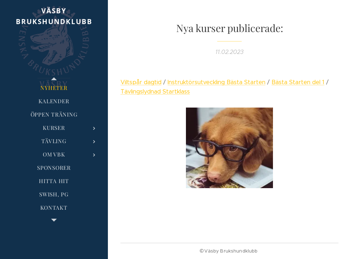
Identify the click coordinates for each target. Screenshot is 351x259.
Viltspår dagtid (140, 82)
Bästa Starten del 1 (298, 82)
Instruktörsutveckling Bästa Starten (216, 82)
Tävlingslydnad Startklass (155, 91)
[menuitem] (54, 88)
